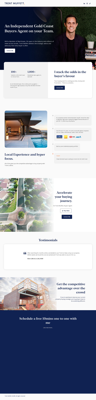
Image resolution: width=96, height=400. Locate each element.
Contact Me (10, 50)
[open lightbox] (65, 211)
